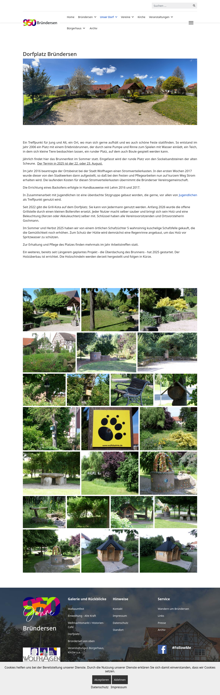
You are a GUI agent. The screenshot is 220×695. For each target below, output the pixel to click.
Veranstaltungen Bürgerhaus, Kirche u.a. (86, 650)
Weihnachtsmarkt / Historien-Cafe (86, 625)
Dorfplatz (73, 634)
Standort (118, 630)
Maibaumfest (76, 609)
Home (70, 17)
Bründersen (85, 17)
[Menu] (190, 22)
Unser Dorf (107, 17)
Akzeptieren (101, 679)
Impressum (120, 615)
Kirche (141, 17)
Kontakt (117, 609)
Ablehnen (120, 679)
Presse (162, 623)
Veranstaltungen (159, 17)
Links (161, 615)
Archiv (93, 28)
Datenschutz (120, 623)
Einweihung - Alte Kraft (82, 615)
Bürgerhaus (74, 28)
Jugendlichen (188, 195)
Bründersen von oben (81, 641)
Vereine (125, 17)
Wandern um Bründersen (173, 609)
